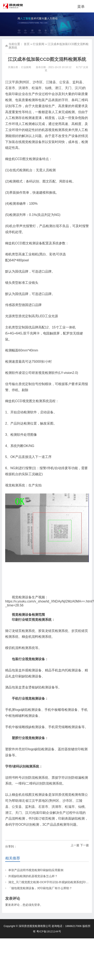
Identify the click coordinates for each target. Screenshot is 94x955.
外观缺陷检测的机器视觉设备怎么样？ (33, 876)
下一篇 (84, 845)
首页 (27, 44)
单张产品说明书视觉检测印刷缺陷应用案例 (35, 870)
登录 (37, 904)
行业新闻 (38, 44)
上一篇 (75, 845)
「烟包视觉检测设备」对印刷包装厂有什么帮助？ (40, 888)
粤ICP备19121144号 (48, 931)
